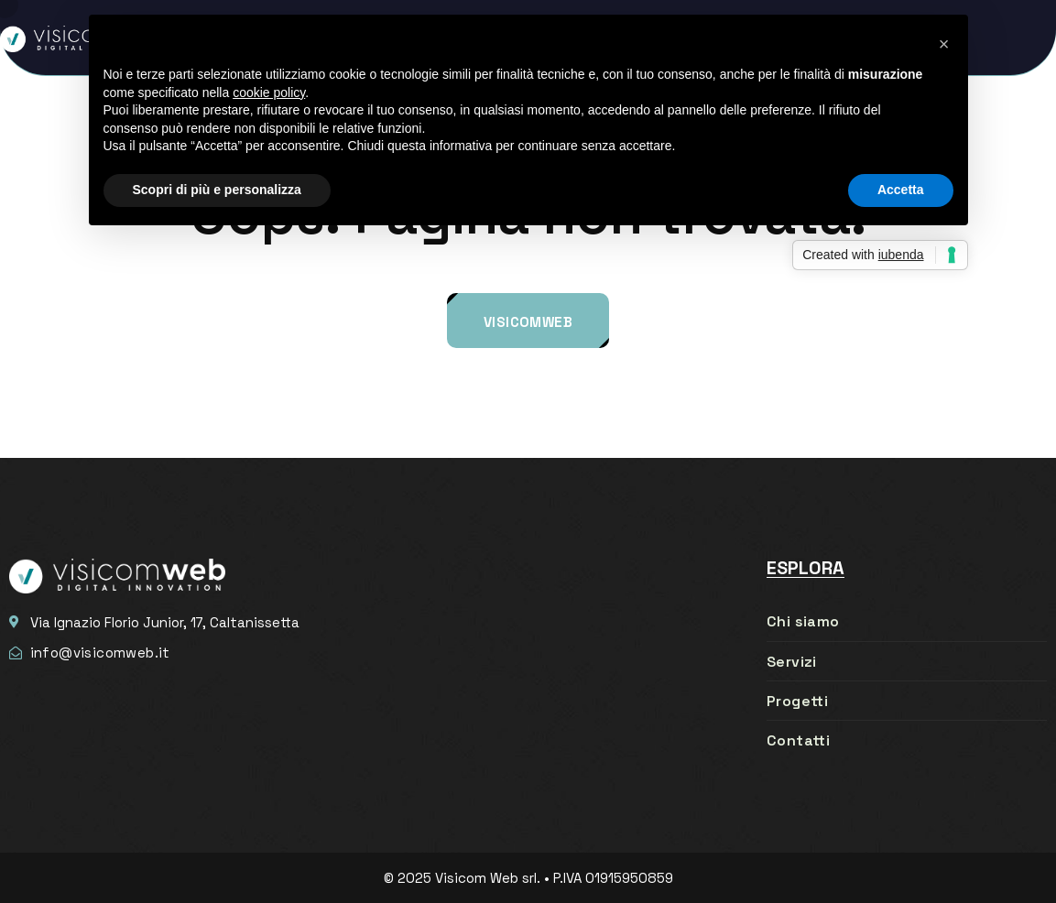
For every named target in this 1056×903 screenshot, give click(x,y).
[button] (944, 44)
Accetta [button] (900, 189)
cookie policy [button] (269, 92)
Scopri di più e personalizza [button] (217, 189)
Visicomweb (528, 322)
